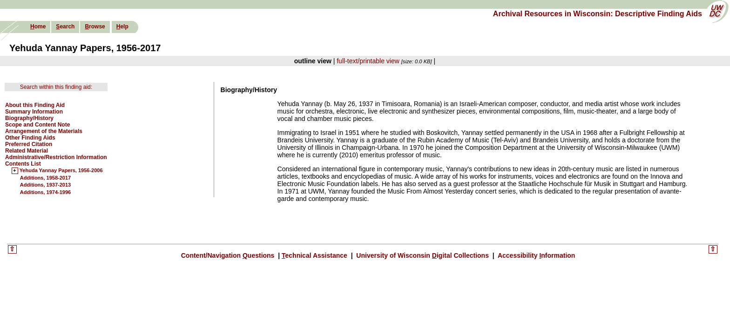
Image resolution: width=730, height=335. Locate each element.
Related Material (26, 150)
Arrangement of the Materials (43, 131)
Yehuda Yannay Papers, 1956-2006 (61, 171)
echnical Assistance (315, 255)
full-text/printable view (368, 61)
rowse (95, 26)
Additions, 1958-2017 (45, 178)
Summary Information (34, 111)
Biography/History (29, 118)
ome (38, 26)
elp (122, 26)
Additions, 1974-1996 (45, 192)
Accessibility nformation (535, 255)
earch (65, 26)
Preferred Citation (28, 144)
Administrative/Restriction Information (56, 157)
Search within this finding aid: (56, 87)
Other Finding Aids (30, 137)
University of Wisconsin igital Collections (422, 255)
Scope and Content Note (37, 124)
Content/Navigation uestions (229, 255)
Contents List (23, 164)
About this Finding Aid (35, 105)
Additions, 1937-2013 (45, 185)
